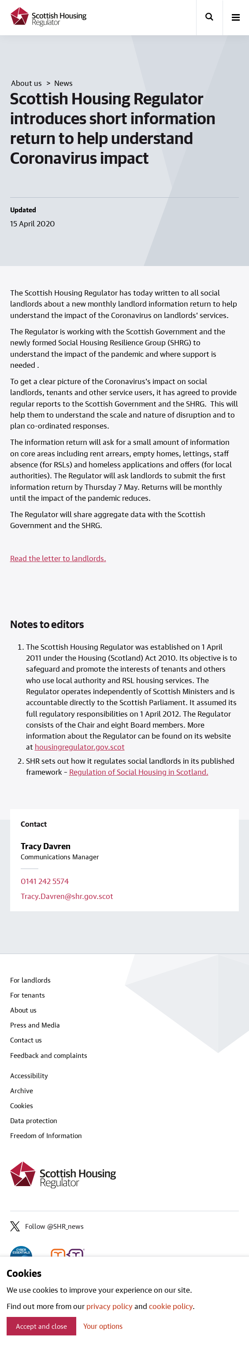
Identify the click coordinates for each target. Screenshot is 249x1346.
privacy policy (109, 1306)
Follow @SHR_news (47, 1226)
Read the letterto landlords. (58, 558)
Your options (103, 1326)
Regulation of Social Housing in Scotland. (138, 772)
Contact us (26, 1040)
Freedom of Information (46, 1135)
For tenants (27, 995)
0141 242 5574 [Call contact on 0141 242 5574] (45, 881)
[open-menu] (236, 18)
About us (23, 1010)
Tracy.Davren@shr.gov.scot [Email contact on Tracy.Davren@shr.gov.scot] (67, 896)
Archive (21, 1091)
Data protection (33, 1120)
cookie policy (171, 1306)
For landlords (30, 980)
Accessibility (29, 1076)
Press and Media (35, 1025)
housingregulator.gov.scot (80, 746)
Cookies (21, 1105)
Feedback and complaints (48, 1055)
